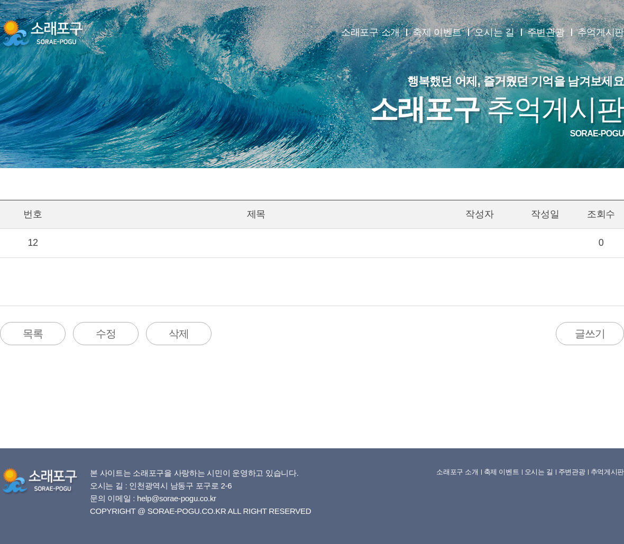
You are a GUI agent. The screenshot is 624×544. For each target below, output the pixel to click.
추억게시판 (601, 32)
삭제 (179, 333)
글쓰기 (590, 333)
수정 (106, 333)
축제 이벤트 (437, 32)
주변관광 (546, 32)
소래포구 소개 (370, 32)
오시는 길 (494, 32)
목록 (33, 333)
